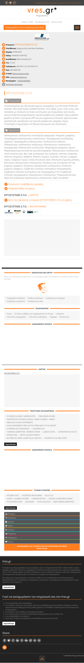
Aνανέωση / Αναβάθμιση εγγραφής (25, 184)
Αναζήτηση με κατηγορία (55, 298)
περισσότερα (10, 444)
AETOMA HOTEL (13, 496)
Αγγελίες (9, 522)
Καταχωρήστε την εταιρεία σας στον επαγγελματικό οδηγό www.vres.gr (42, 547)
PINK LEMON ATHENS (47, 416)
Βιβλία (9, 526)
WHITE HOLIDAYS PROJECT (30, 435)
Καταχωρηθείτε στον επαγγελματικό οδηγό (25, 27)
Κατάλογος (10, 518)
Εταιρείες (10, 514)
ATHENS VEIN (12, 435)
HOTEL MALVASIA (43, 502)
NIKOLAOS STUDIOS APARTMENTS (20, 423)
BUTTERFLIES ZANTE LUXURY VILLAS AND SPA (24, 438)
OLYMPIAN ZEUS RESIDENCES (18, 429)
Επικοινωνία (64, 317)
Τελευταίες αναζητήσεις (38, 317)
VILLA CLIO (49, 496)
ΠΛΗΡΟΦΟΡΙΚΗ (24, 81)
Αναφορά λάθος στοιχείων (21, 188)
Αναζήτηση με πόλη (35, 301)
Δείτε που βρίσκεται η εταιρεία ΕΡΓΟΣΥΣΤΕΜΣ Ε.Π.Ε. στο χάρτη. (40, 200)
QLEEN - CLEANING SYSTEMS (18, 499)
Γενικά (9, 314)
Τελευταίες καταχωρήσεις (16, 317)
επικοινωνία (71, 3)
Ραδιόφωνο (11, 538)
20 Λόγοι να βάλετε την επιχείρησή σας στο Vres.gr (34, 314)
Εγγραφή (53, 317)
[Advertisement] (42, 238)
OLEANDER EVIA (38, 429)
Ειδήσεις (9, 530)
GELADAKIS (30, 502)
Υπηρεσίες (60, 314)
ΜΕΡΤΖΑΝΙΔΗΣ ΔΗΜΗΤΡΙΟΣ (63, 502)
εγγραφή (53, 3)
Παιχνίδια (10, 534)
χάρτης (79, 3)
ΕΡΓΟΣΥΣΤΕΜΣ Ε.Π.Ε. (12, 373)
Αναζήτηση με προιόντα (16, 301)
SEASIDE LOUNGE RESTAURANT (61, 499)
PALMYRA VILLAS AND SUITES (55, 438)
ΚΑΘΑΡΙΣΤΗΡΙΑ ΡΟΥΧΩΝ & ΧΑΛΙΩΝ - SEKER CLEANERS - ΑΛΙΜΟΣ (31, 419)
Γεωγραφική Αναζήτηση (16, 298)
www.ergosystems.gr (18, 77)
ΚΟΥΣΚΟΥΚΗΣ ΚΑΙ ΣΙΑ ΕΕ (67, 432)
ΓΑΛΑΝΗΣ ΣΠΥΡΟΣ (39, 499)
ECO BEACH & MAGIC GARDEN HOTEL (21, 416)
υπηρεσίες (61, 3)
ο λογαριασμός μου (41, 3)
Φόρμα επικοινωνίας (20, 74)
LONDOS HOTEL (49, 432)
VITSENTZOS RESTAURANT (32, 496)
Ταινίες (9, 542)
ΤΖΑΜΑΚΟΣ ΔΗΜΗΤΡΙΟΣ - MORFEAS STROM (23, 432)
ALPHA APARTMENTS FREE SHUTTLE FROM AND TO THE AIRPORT (31, 426)
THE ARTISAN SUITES (15, 502)
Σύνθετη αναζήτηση (35, 298)
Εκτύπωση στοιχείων (14, 84)
